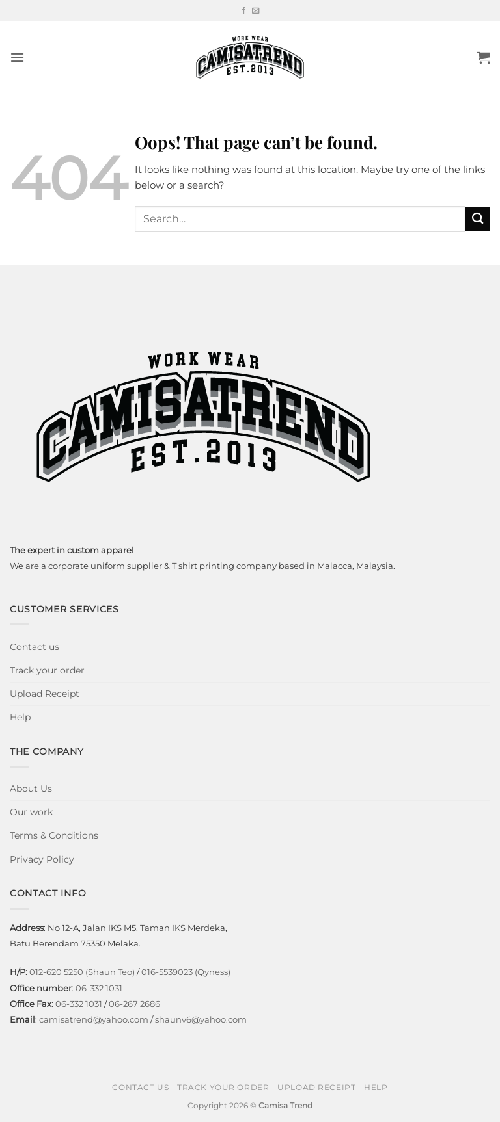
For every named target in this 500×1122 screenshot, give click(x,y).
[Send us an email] (255, 11)
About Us (31, 788)
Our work (31, 812)
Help (20, 717)
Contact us (34, 647)
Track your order (47, 670)
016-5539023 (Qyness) (185, 972)
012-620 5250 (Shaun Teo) (82, 972)
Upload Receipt (44, 693)
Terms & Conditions (54, 835)
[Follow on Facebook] (243, 11)
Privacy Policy (42, 859)
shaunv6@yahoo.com (201, 1019)
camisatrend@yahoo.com (93, 1019)
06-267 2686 (134, 1003)
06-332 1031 (99, 988)
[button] (17, 57)
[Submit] (477, 219)
